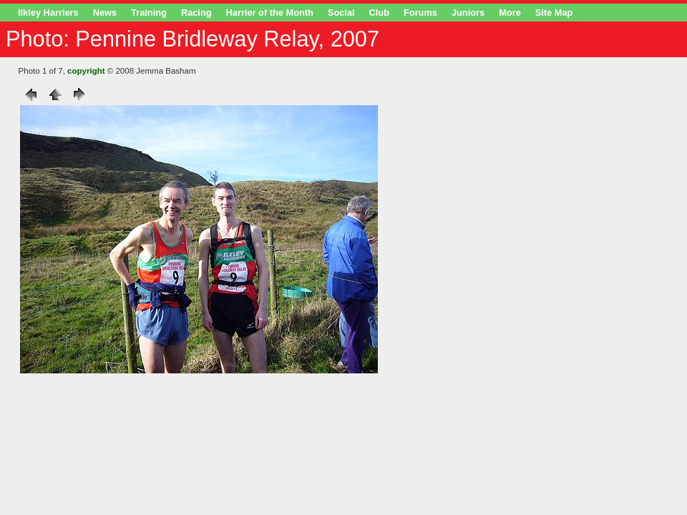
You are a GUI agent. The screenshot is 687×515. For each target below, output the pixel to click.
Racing (196, 12)
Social (341, 12)
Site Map (554, 12)
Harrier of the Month (269, 12)
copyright (85, 71)
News (105, 12)
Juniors (468, 12)
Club (379, 12)
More (510, 12)
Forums (420, 12)
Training (149, 12)
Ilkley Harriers (48, 12)
